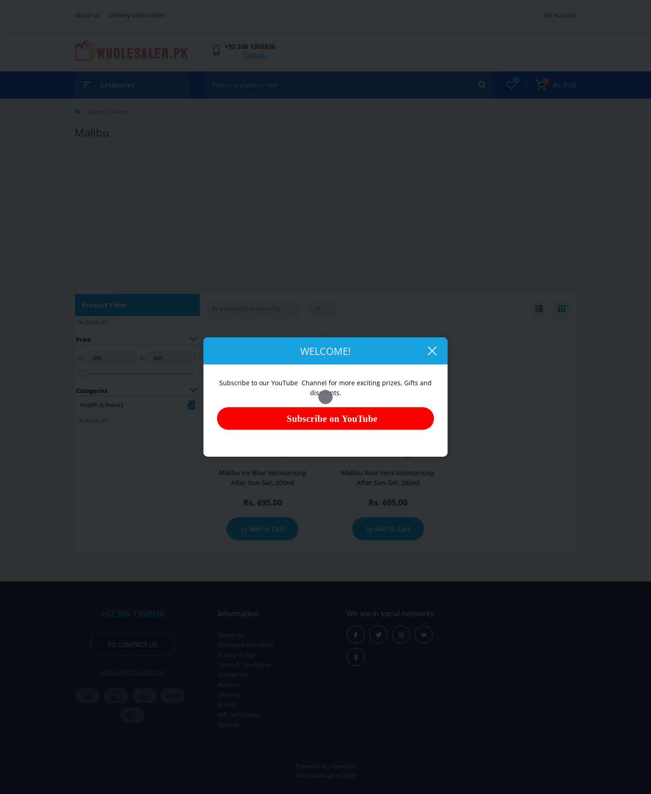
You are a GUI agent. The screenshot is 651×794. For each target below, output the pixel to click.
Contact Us (232, 675)
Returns (228, 685)
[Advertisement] (325, 216)
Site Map (229, 694)
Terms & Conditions (244, 665)
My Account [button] (560, 15)
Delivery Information (137, 15)
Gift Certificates (238, 714)
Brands (227, 704)
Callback (255, 55)
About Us (87, 15)
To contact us (132, 644)
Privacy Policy (236, 655)
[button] (250, 46)
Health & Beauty (102, 405)
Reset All (93, 322)
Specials (228, 724)
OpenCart (342, 766)
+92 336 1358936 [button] (132, 614)
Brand (95, 111)
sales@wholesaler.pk (132, 672)
